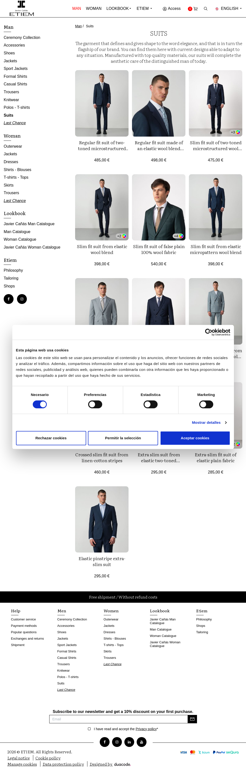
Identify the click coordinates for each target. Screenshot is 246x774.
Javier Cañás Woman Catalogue (32, 247)
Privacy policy (146, 729)
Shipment (18, 645)
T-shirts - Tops (16, 177)
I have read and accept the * (126, 729)
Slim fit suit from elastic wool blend (102, 249)
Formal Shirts (15, 76)
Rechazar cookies (51, 438)
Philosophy (13, 270)
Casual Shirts (15, 84)
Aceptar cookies (195, 438)
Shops (9, 286)
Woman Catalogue (20, 239)
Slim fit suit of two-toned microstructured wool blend (216, 148)
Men (61, 611)
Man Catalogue (17, 232)
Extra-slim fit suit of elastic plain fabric (215, 457)
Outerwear (13, 146)
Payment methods (24, 626)
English (228, 8)
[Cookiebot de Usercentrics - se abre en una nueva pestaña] (208, 332)
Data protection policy (63, 764)
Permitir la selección (123, 438)
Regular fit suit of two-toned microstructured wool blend (102, 148)
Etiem (145, 8)
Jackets (10, 61)
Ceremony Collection (22, 37)
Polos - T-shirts (17, 107)
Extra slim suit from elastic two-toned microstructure (159, 460)
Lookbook (117, 8)
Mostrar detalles (206, 422)
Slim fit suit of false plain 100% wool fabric (159, 249)
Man (76, 8)
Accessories (14, 45)
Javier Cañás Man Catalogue (29, 224)
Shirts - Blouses (17, 170)
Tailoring (11, 278)
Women (111, 611)
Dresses (11, 162)
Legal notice (18, 757)
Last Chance (15, 123)
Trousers (11, 92)
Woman (93, 8)
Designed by (110, 764)
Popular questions (24, 632)
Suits (8, 115)
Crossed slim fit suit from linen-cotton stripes (101, 457)
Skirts (9, 185)
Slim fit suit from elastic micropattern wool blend (216, 249)
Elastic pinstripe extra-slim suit (102, 561)
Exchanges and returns (27, 638)
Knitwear (11, 100)
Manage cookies (22, 764)
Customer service (23, 619)
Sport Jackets (16, 68)
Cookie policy (48, 757)
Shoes (9, 53)
